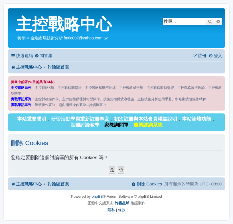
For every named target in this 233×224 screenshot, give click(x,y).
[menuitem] (43, 56)
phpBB (97, 196)
